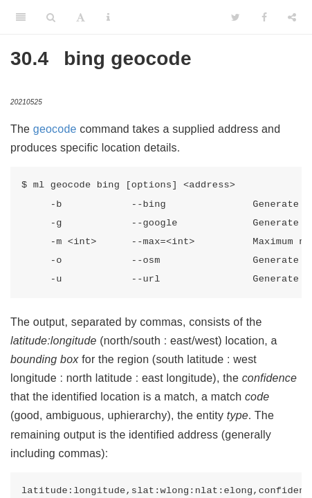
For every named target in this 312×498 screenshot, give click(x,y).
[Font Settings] (80, 17)
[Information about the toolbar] (108, 17)
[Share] (291, 17)
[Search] (51, 17)
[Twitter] (235, 17)
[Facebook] (264, 17)
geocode (55, 129)
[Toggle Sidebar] (21, 17)
